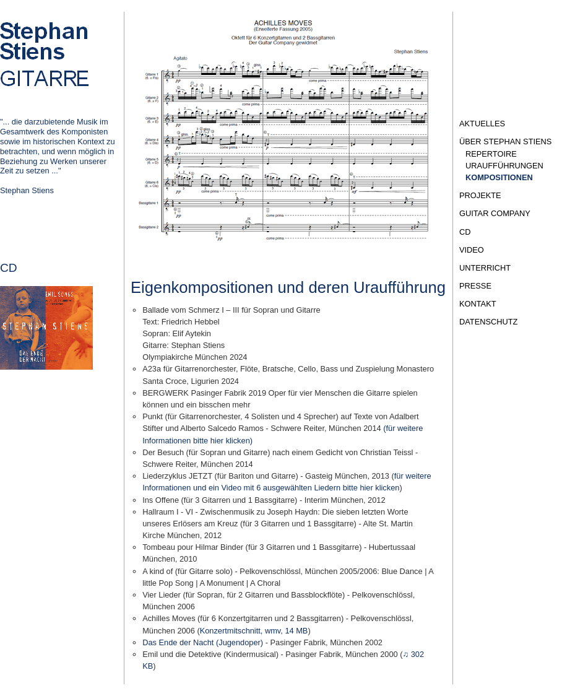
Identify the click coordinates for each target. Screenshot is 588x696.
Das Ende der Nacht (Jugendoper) (202, 642)
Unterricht (485, 267)
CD (464, 232)
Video (471, 249)
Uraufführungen (504, 165)
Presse (475, 285)
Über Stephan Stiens (505, 141)
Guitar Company (494, 213)
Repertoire (491, 154)
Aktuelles (482, 123)
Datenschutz (488, 321)
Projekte (480, 195)
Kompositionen (499, 177)
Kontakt (477, 303)
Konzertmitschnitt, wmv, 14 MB (254, 630)
